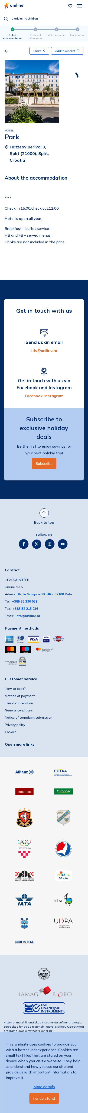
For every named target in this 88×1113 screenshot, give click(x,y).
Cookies (10, 732)
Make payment (56, 35)
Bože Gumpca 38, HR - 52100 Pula (45, 594)
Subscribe (44, 463)
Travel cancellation (19, 703)
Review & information (35, 37)
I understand (44, 1098)
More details (44, 1086)
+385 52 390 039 (24, 601)
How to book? (15, 689)
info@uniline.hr (44, 350)
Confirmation (77, 35)
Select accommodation (12, 37)
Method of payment (20, 696)
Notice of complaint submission (28, 717)
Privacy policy (15, 725)
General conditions (19, 710)
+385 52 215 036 (25, 609)
